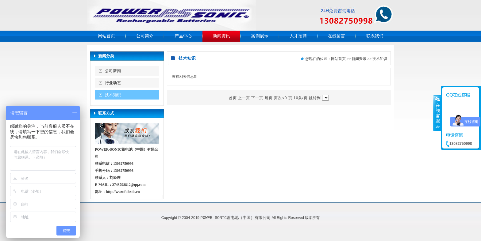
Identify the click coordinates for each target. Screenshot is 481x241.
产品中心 (183, 36)
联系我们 (374, 36)
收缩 (437, 113)
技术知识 (113, 94)
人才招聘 (298, 36)
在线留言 (336, 36)
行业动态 (113, 83)
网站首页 (106, 36)
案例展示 (259, 36)
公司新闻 (113, 71)
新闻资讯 (221, 36)
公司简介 (144, 36)
